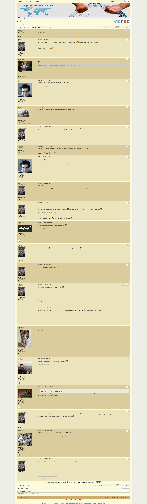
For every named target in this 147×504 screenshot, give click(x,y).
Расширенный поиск (128, 1)
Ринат (19, 80)
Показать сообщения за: (57, 482)
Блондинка (21, 386)
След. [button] (129, 27)
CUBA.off (20, 59)
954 (24, 449)
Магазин (20, 1)
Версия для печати (115, 21)
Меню (21, 17)
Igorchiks (20, 327)
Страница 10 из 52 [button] (104, 27)
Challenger (21, 107)
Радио (30, 1)
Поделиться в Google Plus (125, 21)
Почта (25, 1)
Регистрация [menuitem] (121, 17)
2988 (25, 73)
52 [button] (126, 27)
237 (24, 351)
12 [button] (122, 27)
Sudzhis (20, 21)
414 (24, 235)
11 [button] (120, 27)
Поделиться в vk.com (128, 21)
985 (24, 53)
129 (24, 100)
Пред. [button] (108, 27)
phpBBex (66, 499)
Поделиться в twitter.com (119, 21)
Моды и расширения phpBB (74, 500)
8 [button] (113, 27)
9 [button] (115, 27)
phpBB (45, 478)
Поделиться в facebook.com (122, 21)
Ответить (21, 27)
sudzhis (20, 39)
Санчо (19, 358)
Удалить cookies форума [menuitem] (112, 497)
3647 (25, 377)
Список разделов (22, 497)
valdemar (20, 30)
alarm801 (20, 222)
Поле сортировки (76, 482)
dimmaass (20, 430)
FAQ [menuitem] (26, 17)
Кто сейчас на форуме (23, 491)
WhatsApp (36, 1)
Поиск (125, 1)
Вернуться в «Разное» (23, 488)
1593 (25, 120)
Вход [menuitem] (127, 17)
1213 (25, 401)
